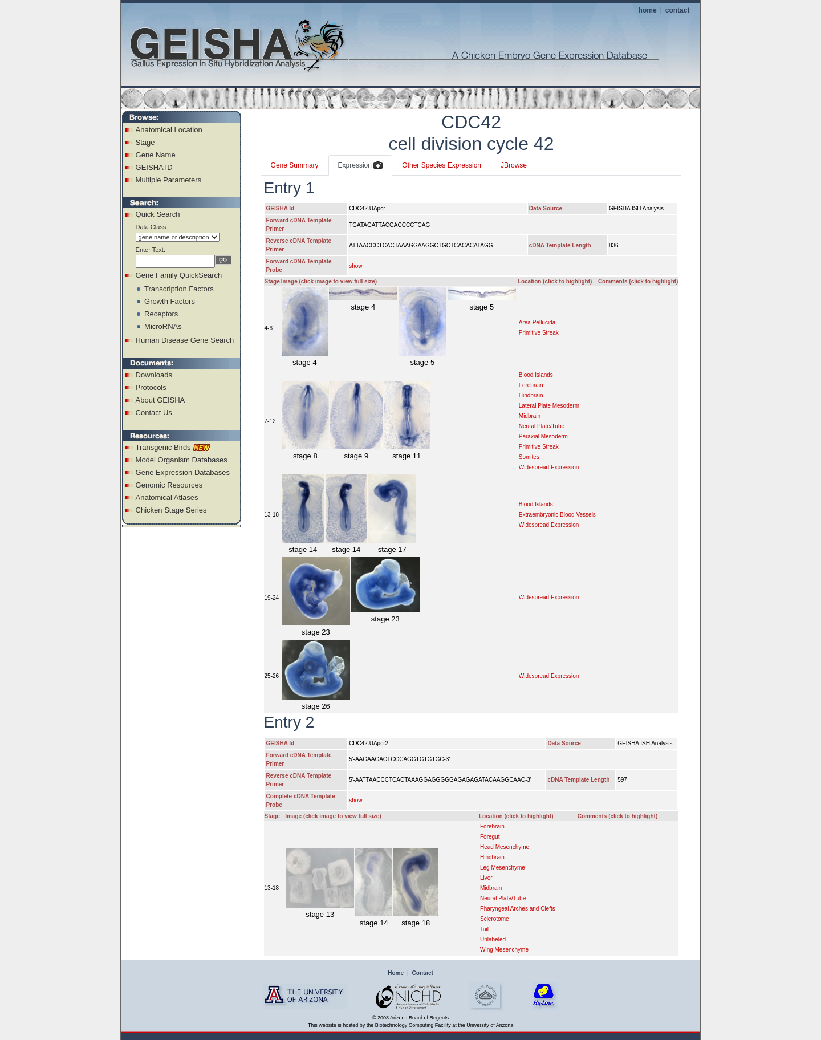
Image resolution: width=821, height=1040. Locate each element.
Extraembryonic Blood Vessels (557, 514)
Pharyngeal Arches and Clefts (517, 908)
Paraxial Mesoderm (543, 436)
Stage (145, 142)
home (648, 10)
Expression (360, 165)
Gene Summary (295, 165)
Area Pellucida (537, 322)
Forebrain (531, 385)
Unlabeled (493, 939)
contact (677, 10)
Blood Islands (536, 375)
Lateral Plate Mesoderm (549, 406)
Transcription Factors (179, 289)
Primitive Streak (539, 333)
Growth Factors (169, 301)
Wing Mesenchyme (504, 949)
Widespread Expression (549, 467)
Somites (529, 457)
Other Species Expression (441, 165)
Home (396, 973)
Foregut (489, 837)
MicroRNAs (163, 326)
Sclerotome (494, 919)
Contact (422, 973)
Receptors (161, 314)
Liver (486, 878)
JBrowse (514, 165)
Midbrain (529, 416)
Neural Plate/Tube (541, 426)
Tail (484, 929)
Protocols (151, 387)
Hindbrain (531, 395)
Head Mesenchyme (504, 847)
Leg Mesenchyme (502, 867)
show (355, 266)
